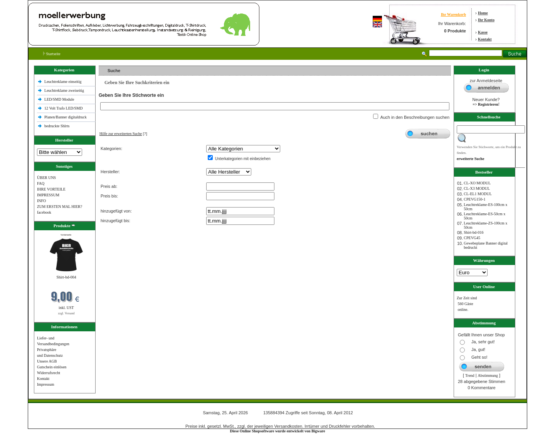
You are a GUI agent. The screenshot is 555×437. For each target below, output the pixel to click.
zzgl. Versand (66, 313)
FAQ (40, 183)
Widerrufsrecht (48, 373)
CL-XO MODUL (477, 183)
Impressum (45, 384)
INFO (41, 201)
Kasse (483, 32)
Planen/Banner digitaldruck (65, 117)
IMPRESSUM (48, 195)
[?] (123, 134)
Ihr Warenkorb (453, 14)
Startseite (52, 54)
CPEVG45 (472, 238)
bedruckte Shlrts (56, 126)
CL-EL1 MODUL (478, 194)
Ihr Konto (486, 20)
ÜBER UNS (46, 177)
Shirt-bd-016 (473, 232)
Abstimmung (488, 375)
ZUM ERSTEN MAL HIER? (59, 206)
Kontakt (485, 39)
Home (483, 13)
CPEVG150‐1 (474, 199)
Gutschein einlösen (51, 367)
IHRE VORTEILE (51, 189)
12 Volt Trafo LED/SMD (63, 108)
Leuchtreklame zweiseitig (64, 90)
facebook (44, 212)
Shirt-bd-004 (66, 277)
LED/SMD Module (59, 99)
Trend (469, 375)
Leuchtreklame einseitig (63, 81)
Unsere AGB (47, 361)
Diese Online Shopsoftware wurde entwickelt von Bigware (277, 431)
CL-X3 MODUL (477, 188)
